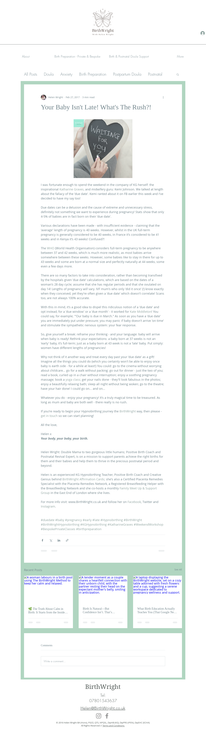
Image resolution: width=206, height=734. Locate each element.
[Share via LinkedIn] (58, 540)
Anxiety (66, 74)
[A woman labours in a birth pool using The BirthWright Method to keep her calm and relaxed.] (48, 589)
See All (178, 569)
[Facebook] (106, 715)
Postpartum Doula (127, 74)
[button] (77, 56)
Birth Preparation (92, 74)
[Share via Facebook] (42, 540)
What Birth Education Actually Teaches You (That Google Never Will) (157, 610)
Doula (49, 74)
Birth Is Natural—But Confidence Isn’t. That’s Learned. (97, 610)
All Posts (30, 74)
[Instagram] (98, 715)
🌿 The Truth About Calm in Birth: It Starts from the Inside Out (46, 610)
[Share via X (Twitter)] (50, 540)
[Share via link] (67, 540)
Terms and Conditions (113, 725)
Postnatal (155, 74)
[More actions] (163, 97)
